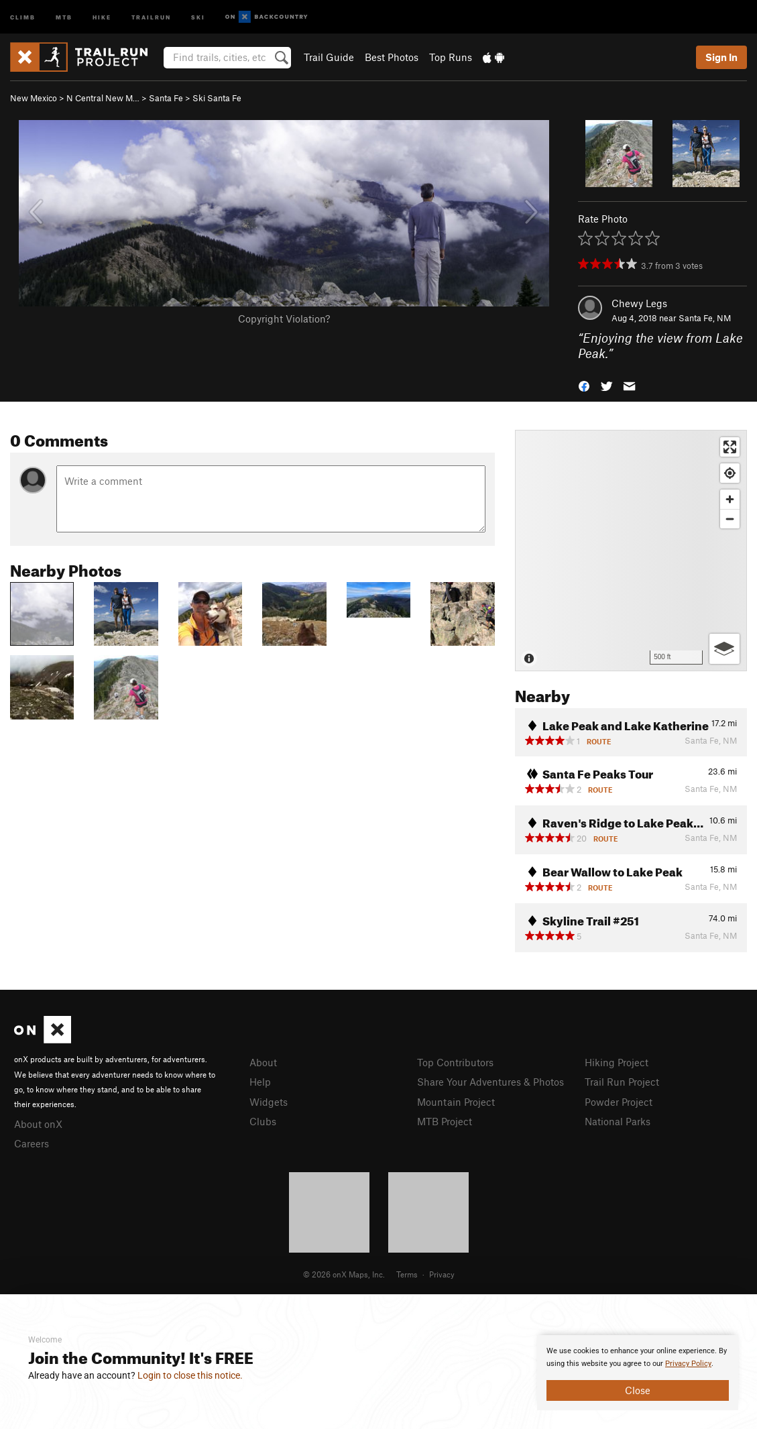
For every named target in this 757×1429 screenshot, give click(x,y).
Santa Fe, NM (705, 317)
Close (637, 1390)
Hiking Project (616, 1062)
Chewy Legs (639, 303)
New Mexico (33, 98)
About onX (38, 1124)
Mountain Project (456, 1102)
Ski (198, 16)
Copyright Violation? (284, 318)
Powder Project (618, 1102)
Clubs (262, 1121)
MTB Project (444, 1121)
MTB (64, 16)
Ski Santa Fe (216, 98)
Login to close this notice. (190, 1375)
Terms (407, 1274)
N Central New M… (102, 98)
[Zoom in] (730, 499)
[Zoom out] (730, 518)
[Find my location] (730, 473)
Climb (23, 16)
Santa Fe (166, 98)
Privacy (442, 1274)
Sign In (721, 57)
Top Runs (450, 57)
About (263, 1062)
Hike (102, 16)
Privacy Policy (688, 1363)
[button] (584, 384)
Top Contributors (455, 1062)
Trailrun (151, 16)
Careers (31, 1143)
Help (260, 1082)
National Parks (617, 1121)
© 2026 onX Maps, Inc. (344, 1274)
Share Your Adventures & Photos (490, 1082)
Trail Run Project (622, 1082)
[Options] (724, 649)
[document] (637, 1373)
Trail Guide (329, 57)
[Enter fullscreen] (730, 447)
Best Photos (391, 57)
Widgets (268, 1102)
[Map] (631, 551)
